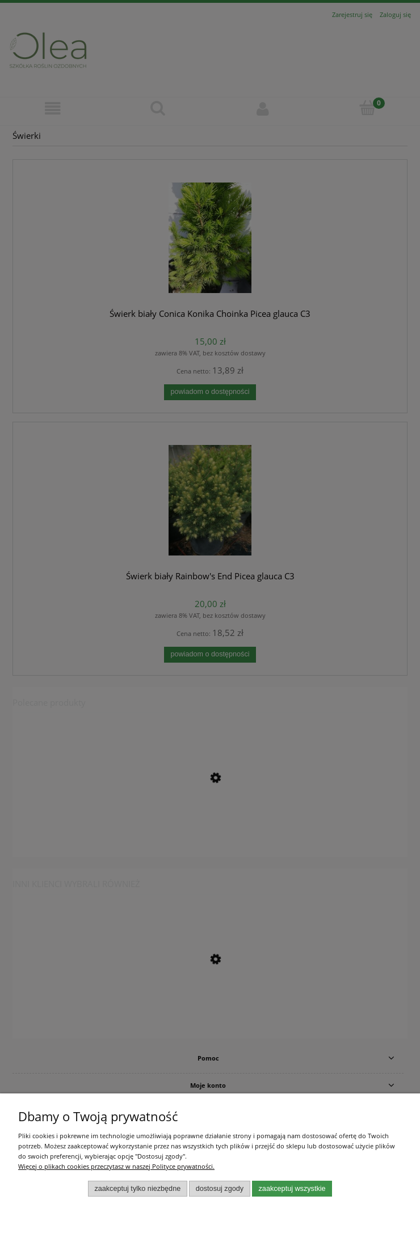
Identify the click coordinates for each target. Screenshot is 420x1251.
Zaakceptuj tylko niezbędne (137, 1189)
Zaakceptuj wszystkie (292, 1189)
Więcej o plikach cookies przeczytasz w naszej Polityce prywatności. (116, 1166)
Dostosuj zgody (219, 1189)
